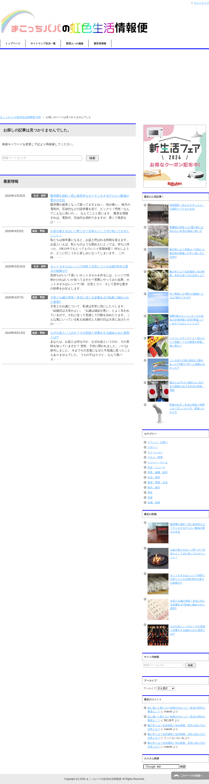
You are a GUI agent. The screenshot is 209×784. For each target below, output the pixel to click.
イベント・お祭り (158, 442)
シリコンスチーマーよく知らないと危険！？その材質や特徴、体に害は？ (187, 342)
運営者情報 (100, 43)
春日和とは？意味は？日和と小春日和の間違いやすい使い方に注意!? (187, 253)
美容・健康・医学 (158, 472)
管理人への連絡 (74, 43)
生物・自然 (154, 502)
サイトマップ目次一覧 (43, 43)
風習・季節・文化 (158, 482)
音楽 (150, 497)
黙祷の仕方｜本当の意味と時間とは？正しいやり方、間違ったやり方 (187, 408)
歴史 (150, 492)
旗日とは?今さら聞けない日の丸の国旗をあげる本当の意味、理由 (187, 386)
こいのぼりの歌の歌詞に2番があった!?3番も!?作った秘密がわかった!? (187, 364)
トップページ (12, 43)
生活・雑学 (154, 477)
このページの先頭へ (191, 775)
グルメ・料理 (155, 457)
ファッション (155, 452)
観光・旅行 (154, 487)
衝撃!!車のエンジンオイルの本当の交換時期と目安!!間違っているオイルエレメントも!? (186, 320)
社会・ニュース (156, 467)
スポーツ (153, 447)
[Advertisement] (104, 80)
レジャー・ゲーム (158, 462)
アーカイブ (149, 688)
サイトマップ (201, 2)
